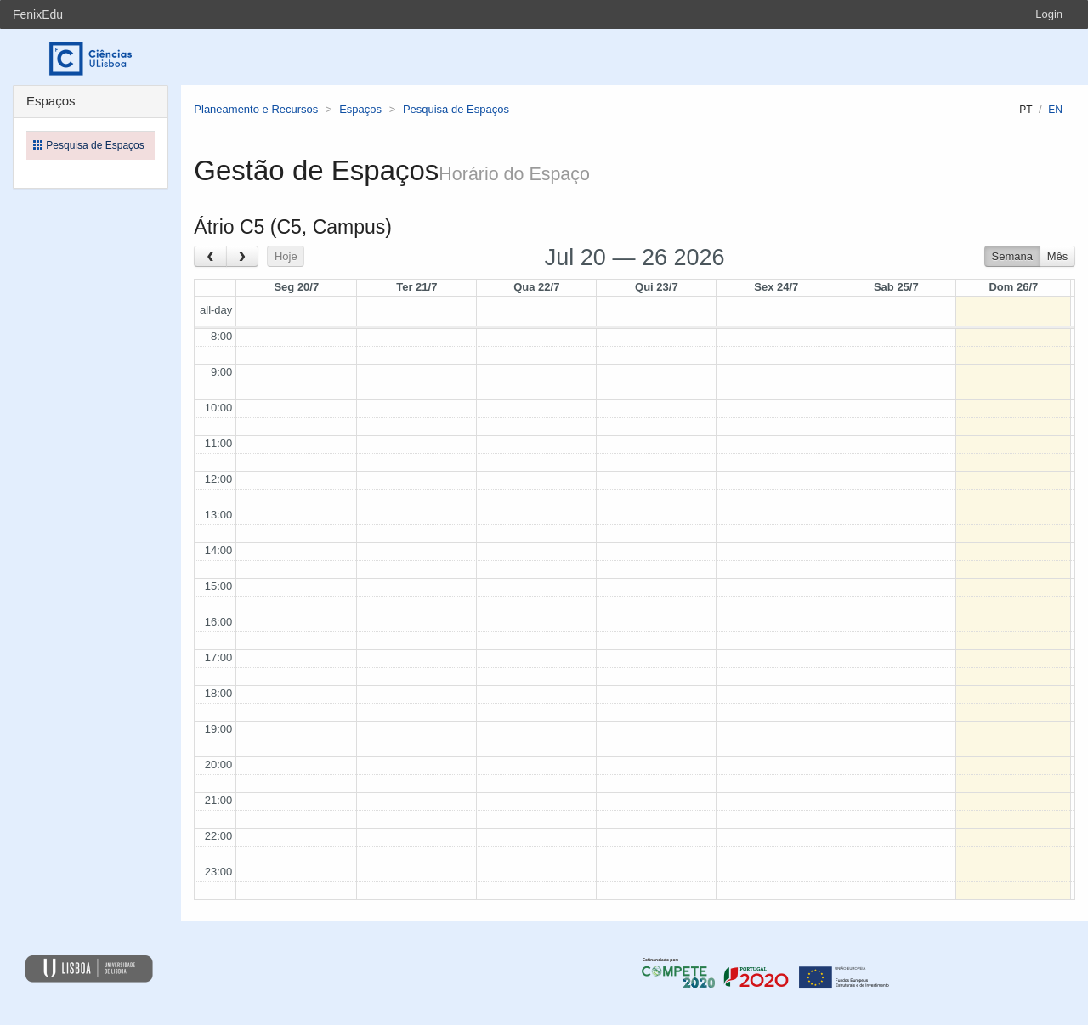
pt (1025, 110)
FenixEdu (38, 14)
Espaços (360, 109)
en (1055, 110)
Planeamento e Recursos (256, 109)
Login (1048, 14)
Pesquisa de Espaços (456, 109)
